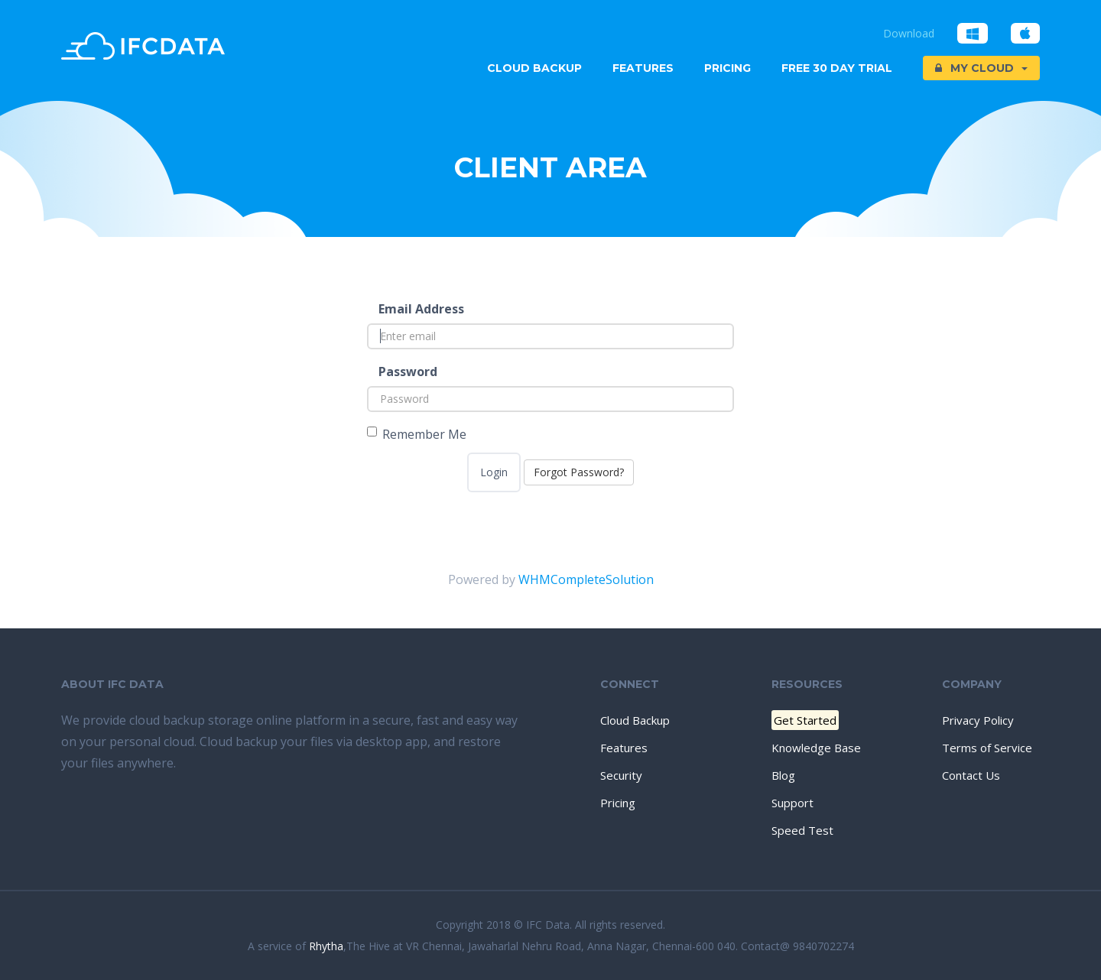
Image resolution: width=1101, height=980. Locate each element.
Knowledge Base (816, 747)
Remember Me (416, 434)
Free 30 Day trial (836, 68)
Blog (783, 775)
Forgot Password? (579, 472)
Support (792, 802)
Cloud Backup (534, 68)
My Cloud (981, 68)
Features (643, 68)
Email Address (421, 308)
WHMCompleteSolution (586, 579)
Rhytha (326, 946)
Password (407, 371)
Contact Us (971, 775)
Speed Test (802, 830)
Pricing (727, 68)
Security (621, 775)
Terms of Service (987, 747)
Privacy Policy (978, 720)
